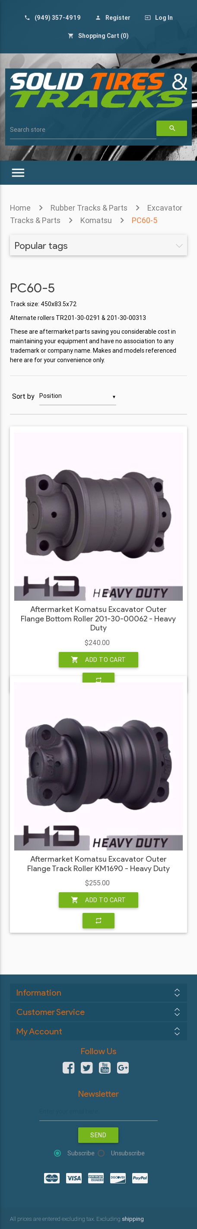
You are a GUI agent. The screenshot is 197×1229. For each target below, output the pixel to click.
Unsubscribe (128, 1153)
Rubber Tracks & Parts (89, 208)
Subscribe (81, 1153)
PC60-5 (144, 220)
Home (20, 208)
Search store (27, 129)
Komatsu (96, 220)
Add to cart (98, 659)
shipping (133, 1219)
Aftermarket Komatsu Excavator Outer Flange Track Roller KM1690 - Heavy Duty (98, 864)
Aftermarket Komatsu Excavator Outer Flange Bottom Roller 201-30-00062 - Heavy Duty (98, 619)
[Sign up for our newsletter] (98, 1111)
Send (98, 1135)
